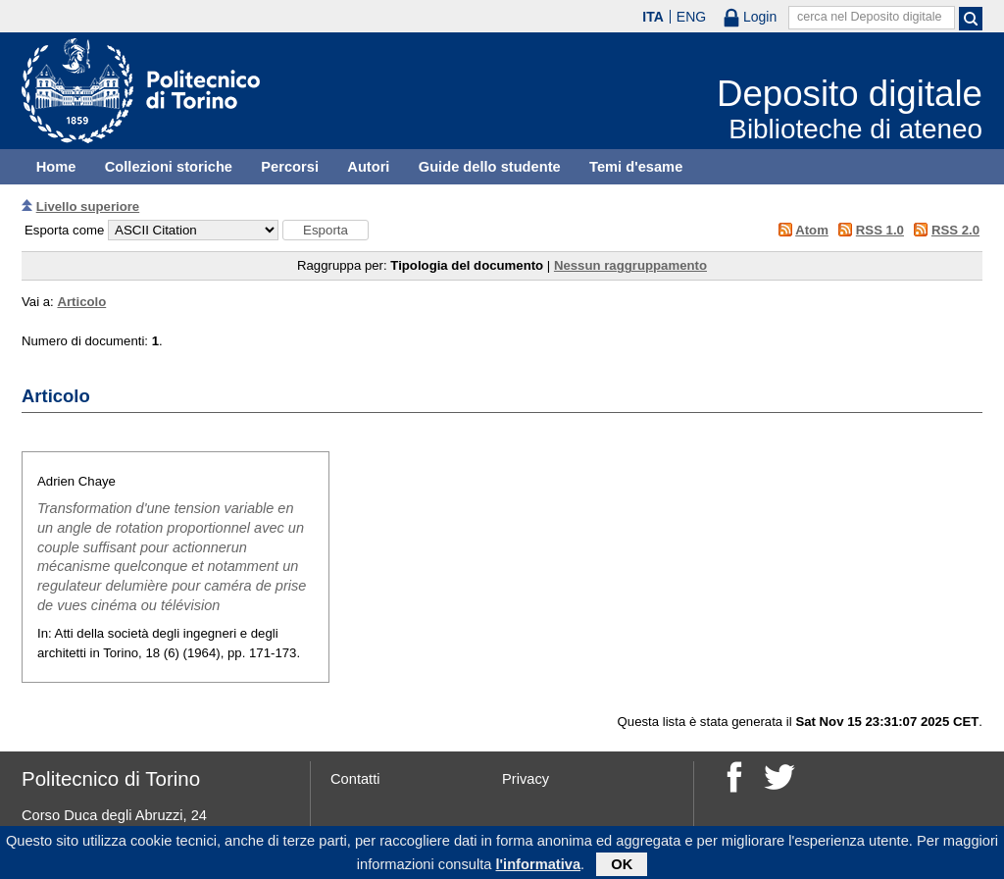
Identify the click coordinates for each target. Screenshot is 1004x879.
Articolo (81, 301)
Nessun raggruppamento (630, 265)
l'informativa (538, 868)
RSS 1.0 (880, 230)
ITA (653, 17)
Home (56, 167)
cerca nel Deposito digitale (869, 17)
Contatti (355, 779)
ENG (691, 17)
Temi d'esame (635, 167)
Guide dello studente (490, 167)
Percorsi (290, 167)
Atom (811, 230)
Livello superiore (88, 206)
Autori (368, 167)
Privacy (525, 779)
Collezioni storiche (168, 167)
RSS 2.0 (955, 230)
